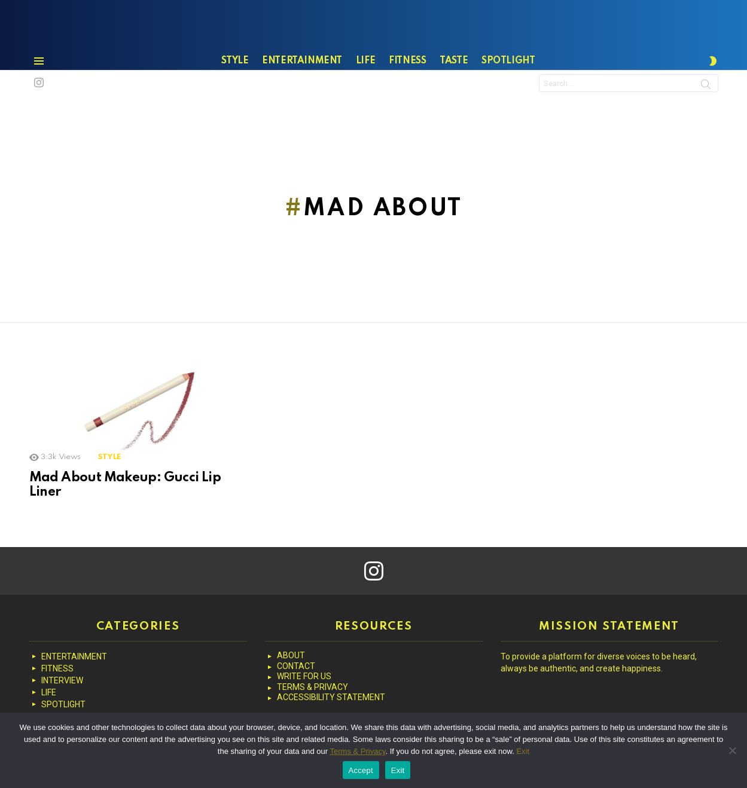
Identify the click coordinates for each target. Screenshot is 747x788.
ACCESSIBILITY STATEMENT (331, 697)
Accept (361, 770)
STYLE (234, 90)
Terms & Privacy (358, 751)
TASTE (454, 90)
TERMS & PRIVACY (312, 687)
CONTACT (296, 666)
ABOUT (291, 655)
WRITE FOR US (304, 676)
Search (706, 115)
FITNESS (407, 90)
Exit (522, 751)
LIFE (365, 90)
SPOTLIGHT (508, 90)
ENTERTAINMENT (302, 90)
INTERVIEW (62, 680)
